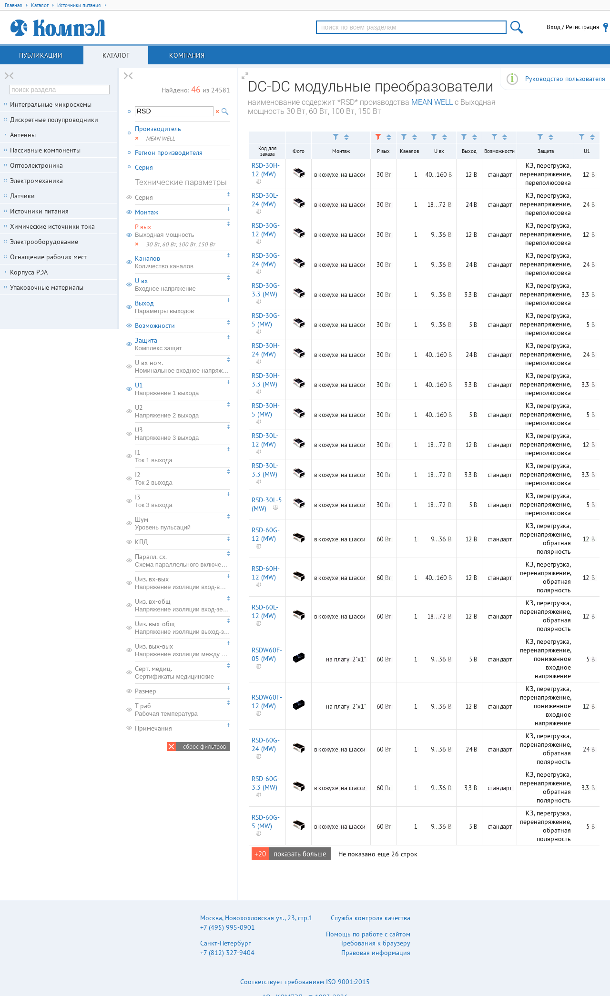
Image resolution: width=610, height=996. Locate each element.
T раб (182, 709)
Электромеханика (36, 180)
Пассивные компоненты (45, 150)
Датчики (22, 196)
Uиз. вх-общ (182, 605)
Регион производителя (169, 152)
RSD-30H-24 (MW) (266, 349)
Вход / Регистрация (573, 27)
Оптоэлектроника (36, 165)
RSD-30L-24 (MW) (265, 199)
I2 (182, 478)
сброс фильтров (204, 746)
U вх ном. (182, 366)
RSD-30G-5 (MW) (266, 319)
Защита (182, 344)
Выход (182, 307)
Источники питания (39, 211)
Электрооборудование (44, 241)
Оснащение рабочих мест (48, 257)
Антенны (23, 135)
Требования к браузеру (375, 943)
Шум (182, 523)
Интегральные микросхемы (51, 104)
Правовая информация (375, 952)
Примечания (153, 728)
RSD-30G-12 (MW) (266, 229)
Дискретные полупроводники (54, 119)
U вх (182, 284)
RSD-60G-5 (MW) (266, 821)
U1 (182, 389)
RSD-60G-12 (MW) (266, 534)
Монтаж (146, 212)
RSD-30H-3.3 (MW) (266, 379)
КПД (141, 542)
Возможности (155, 325)
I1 (182, 456)
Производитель (158, 128)
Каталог (115, 55)
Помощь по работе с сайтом (368, 934)
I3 (182, 501)
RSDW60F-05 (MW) (267, 654)
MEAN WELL (432, 102)
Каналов (182, 262)
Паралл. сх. (182, 560)
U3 (182, 434)
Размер (145, 691)
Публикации (40, 55)
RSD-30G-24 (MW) (266, 259)
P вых (182, 231)
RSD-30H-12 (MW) (266, 169)
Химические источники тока (52, 226)
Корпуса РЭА (29, 272)
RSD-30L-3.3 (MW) (265, 469)
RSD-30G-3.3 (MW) (266, 289)
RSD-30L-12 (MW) (265, 439)
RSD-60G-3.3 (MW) (266, 783)
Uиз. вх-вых (182, 583)
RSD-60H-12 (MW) (266, 572)
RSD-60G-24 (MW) (266, 744)
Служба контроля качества (370, 918)
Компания (186, 55)
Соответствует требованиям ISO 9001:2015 (305, 981)
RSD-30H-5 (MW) (266, 409)
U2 (182, 411)
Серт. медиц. (182, 672)
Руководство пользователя (565, 78)
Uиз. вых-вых (182, 650)
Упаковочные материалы (46, 287)
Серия (144, 167)
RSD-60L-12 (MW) (265, 611)
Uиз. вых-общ (182, 628)
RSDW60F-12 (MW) (267, 701)
